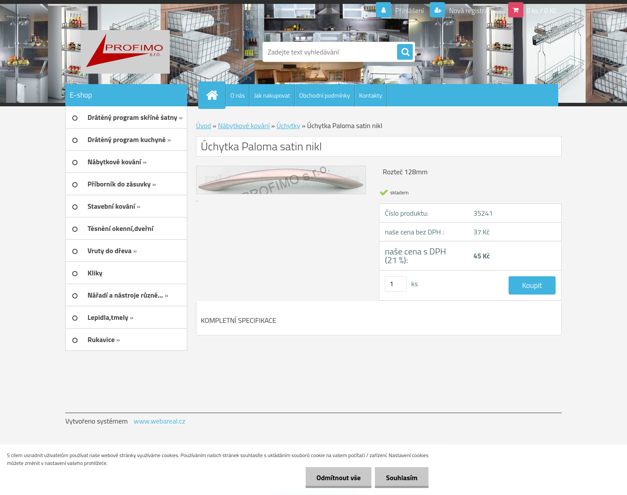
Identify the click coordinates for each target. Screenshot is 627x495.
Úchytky (288, 125)
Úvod (203, 125)
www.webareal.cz (159, 421)
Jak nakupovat (272, 95)
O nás (237, 95)
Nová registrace (471, 10)
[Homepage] (216, 95)
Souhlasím (402, 477)
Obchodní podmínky (324, 95)
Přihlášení (409, 10)
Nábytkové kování (244, 125)
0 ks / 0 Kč (541, 10)
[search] (405, 52)
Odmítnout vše (339, 477)
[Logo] (125, 52)
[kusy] (396, 284)
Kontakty (370, 95)
